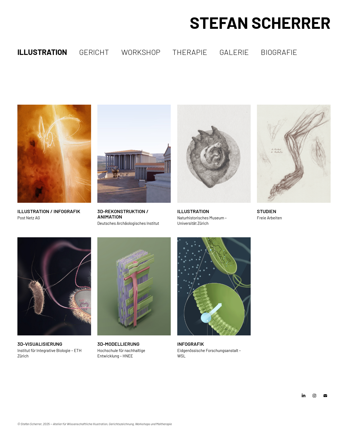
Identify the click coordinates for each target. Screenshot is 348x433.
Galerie (234, 52)
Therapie (189, 52)
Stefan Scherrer (260, 22)
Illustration (42, 51)
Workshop (140, 52)
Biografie (279, 52)
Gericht (94, 52)
